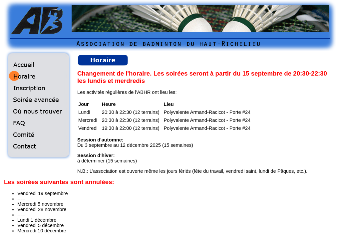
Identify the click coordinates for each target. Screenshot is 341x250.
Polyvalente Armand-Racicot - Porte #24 (207, 112)
